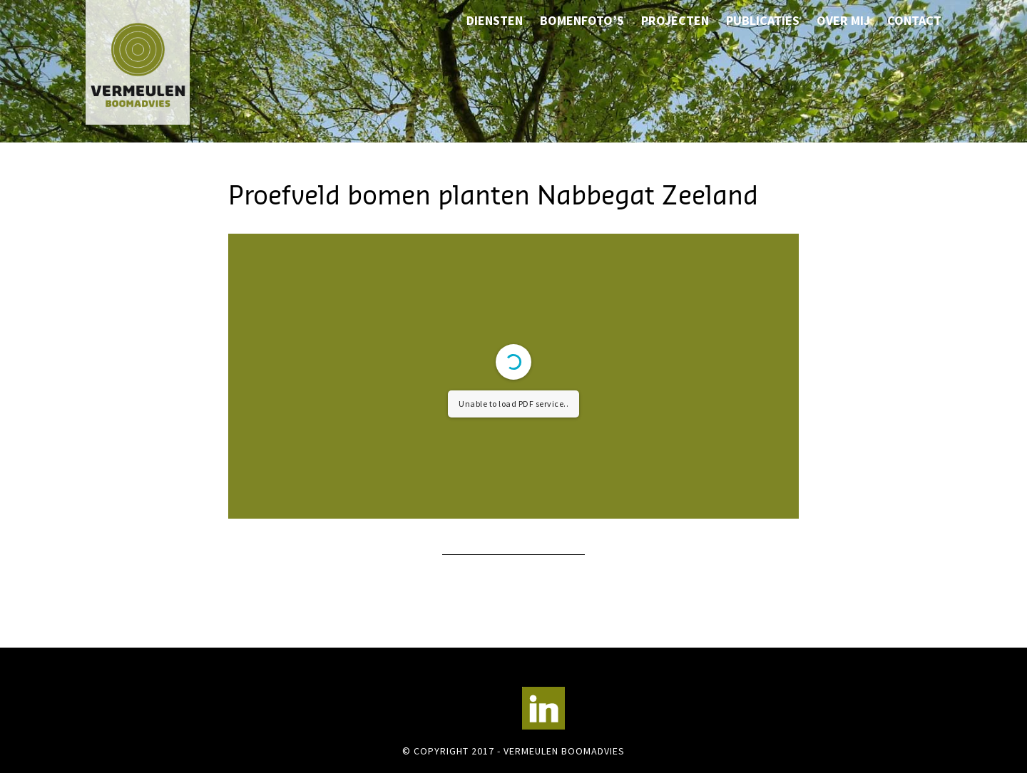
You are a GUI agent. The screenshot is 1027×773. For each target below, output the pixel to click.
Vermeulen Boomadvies (157, 62)
